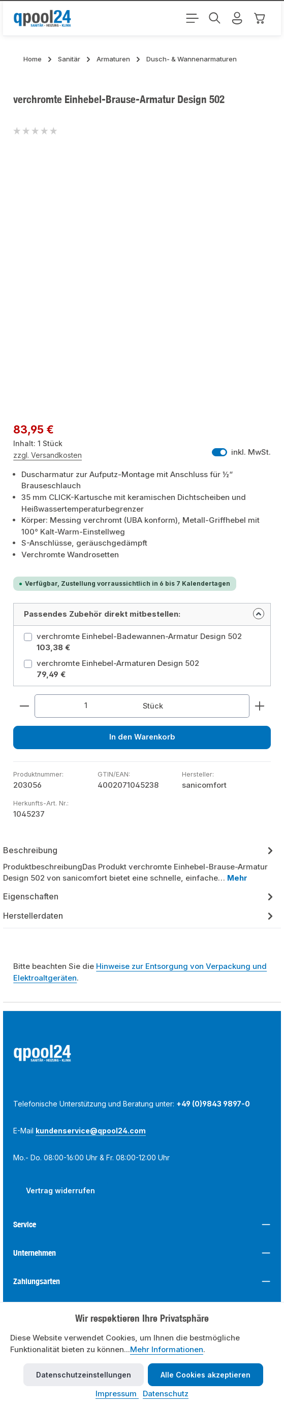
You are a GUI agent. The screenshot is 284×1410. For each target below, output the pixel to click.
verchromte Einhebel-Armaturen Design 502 (118, 663)
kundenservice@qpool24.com (91, 1131)
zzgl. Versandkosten (47, 455)
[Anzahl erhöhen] (260, 706)
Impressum (117, 1393)
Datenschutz (165, 1393)
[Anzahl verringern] (24, 706)
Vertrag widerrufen (60, 1191)
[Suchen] (215, 18)
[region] (142, 283)
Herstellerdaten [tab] (139, 916)
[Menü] (192, 18)
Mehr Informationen (166, 1349)
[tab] (139, 864)
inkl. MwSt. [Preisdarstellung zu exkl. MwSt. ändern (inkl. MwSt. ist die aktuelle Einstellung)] (241, 452)
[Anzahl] (86, 706)
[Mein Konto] (237, 18)
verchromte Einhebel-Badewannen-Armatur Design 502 (139, 636)
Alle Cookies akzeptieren (205, 1374)
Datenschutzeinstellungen (83, 1374)
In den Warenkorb (142, 738)
